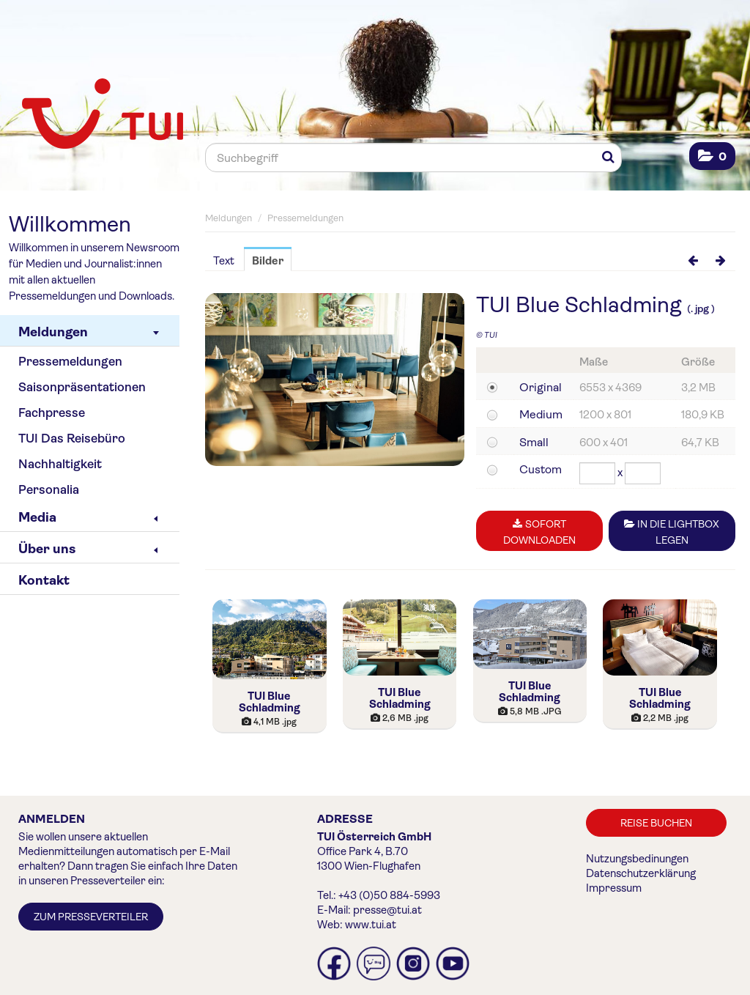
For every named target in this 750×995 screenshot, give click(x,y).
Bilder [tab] (267, 260)
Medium (540, 414)
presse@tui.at (387, 910)
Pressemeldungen (70, 362)
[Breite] (597, 473)
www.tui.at (370, 924)
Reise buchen (656, 823)
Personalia (48, 490)
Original (540, 387)
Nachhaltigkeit (60, 464)
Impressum (614, 888)
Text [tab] (223, 260)
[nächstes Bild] (721, 259)
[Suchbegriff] (413, 157)
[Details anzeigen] (269, 639)
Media (87, 517)
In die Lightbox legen (671, 532)
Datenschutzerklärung (641, 873)
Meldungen (88, 332)
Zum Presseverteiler (91, 916)
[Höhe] (643, 473)
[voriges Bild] (693, 259)
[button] (712, 156)
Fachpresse (51, 413)
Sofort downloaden (539, 532)
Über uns (87, 548)
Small (534, 442)
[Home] (97, 115)
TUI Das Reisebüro (71, 438)
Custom (540, 469)
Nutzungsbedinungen (637, 858)
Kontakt (44, 580)
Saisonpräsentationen (82, 387)
